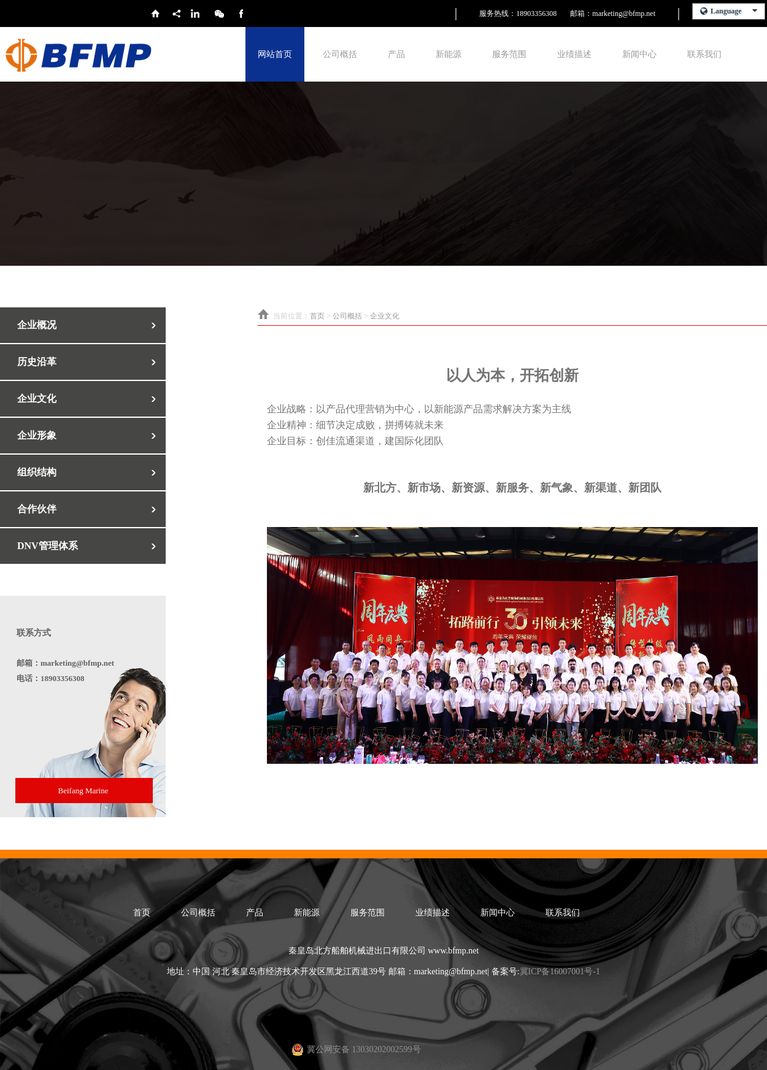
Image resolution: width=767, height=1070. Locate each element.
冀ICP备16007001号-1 (560, 971)
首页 (317, 316)
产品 (396, 54)
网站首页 (275, 54)
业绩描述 (574, 54)
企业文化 (384, 316)
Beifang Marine (83, 790)
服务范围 (509, 54)
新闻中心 (639, 54)
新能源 (448, 54)
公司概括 (340, 54)
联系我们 (704, 54)
